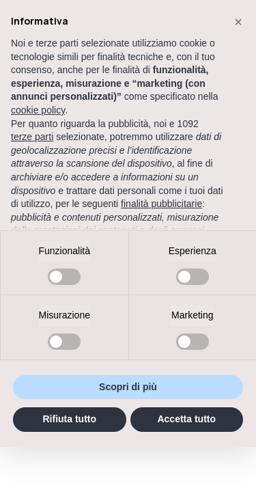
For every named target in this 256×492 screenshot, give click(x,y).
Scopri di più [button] (128, 386)
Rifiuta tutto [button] (69, 418)
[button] (238, 22)
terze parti (32, 136)
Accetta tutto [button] (186, 418)
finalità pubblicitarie (161, 203)
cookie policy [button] (38, 110)
